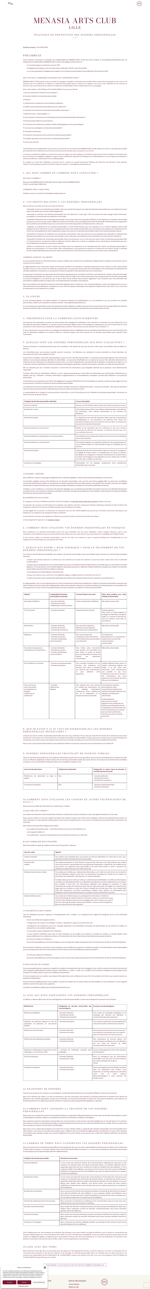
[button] (45, 1267)
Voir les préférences (39, 1282)
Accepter (9, 1282)
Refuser (24, 1282)
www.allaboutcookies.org (39, 987)
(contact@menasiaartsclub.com (113, 60)
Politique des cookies (23, 1286)
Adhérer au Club (74, 1287)
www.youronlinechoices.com (60, 987)
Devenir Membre (74, 1284)
